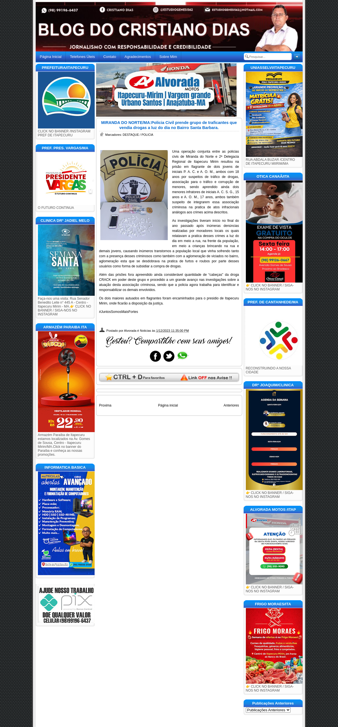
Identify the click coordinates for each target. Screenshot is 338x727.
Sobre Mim (168, 57)
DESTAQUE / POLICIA (138, 134)
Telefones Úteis (82, 57)
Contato (109, 57)
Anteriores (231, 405)
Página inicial (168, 405)
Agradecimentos (137, 57)
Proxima (105, 405)
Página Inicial (51, 57)
